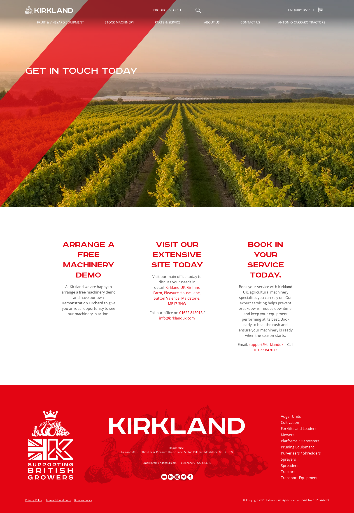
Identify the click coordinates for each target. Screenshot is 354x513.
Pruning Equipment (297, 447)
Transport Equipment (299, 477)
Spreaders (289, 465)
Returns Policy (83, 500)
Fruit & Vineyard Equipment (60, 22)
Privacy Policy (33, 500)
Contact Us (250, 22)
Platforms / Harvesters (300, 440)
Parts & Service (168, 22)
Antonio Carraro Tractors (301, 22)
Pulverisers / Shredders (301, 453)
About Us (212, 22)
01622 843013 (265, 349)
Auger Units (291, 416)
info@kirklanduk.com (177, 318)
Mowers (287, 434)
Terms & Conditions (58, 500)
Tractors (288, 471)
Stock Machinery (119, 22)
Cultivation (290, 422)
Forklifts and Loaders (299, 428)
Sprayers (288, 459)
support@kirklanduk (266, 344)
